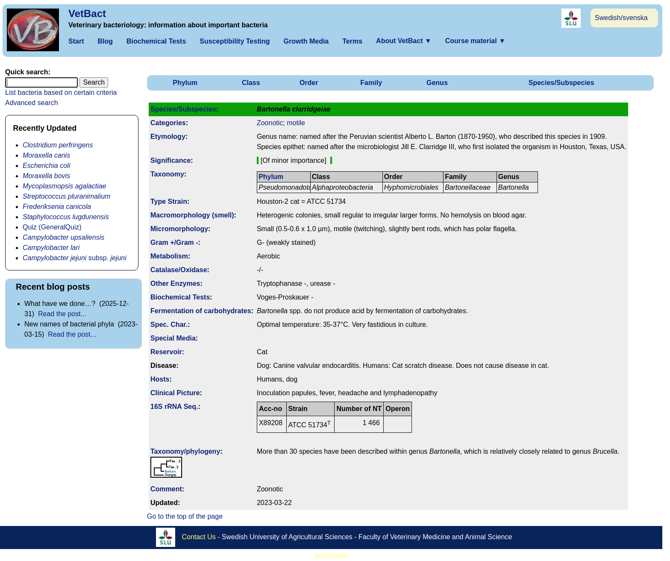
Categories (168, 122)
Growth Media (306, 41)
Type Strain (168, 201)
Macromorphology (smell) (192, 215)
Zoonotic (270, 122)
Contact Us (199, 536)
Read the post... (62, 313)
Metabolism (169, 256)
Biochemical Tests (156, 41)
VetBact (87, 13)
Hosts (159, 379)
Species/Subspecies (561, 82)
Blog (105, 41)
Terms (352, 41)
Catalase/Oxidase (178, 269)
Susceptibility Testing (235, 41)
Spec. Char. (169, 324)
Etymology (167, 136)
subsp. (74, 257)
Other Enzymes (175, 283)
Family (371, 82)
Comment (166, 489)
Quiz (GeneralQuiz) (52, 227)
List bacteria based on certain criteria (61, 92)
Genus (437, 82)
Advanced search (31, 102)
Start (76, 41)
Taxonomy (167, 174)
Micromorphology (179, 228)
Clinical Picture (175, 393)
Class (251, 82)
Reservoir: (167, 351)
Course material (475, 40)
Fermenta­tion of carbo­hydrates (200, 310)
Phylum (185, 82)
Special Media (173, 338)
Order (309, 82)
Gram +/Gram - (174, 242)
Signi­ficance (170, 160)
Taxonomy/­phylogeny (185, 451)
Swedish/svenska (621, 17)
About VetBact (404, 40)
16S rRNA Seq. (174, 406)
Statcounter (331, 555)
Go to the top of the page (185, 516)
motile (296, 122)
